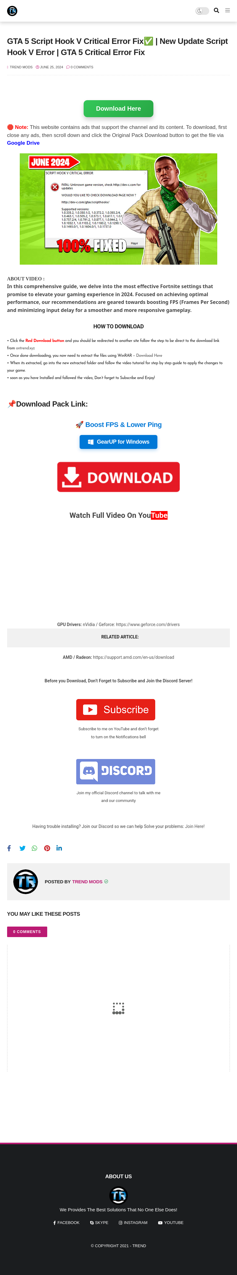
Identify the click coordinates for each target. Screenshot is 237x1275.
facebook (68, 1222)
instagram (135, 1222)
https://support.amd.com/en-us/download (133, 657)
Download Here (118, 108)
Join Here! (195, 826)
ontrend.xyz (25, 348)
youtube (174, 1222)
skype (101, 1222)
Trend (139, 1245)
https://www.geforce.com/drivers (148, 624)
